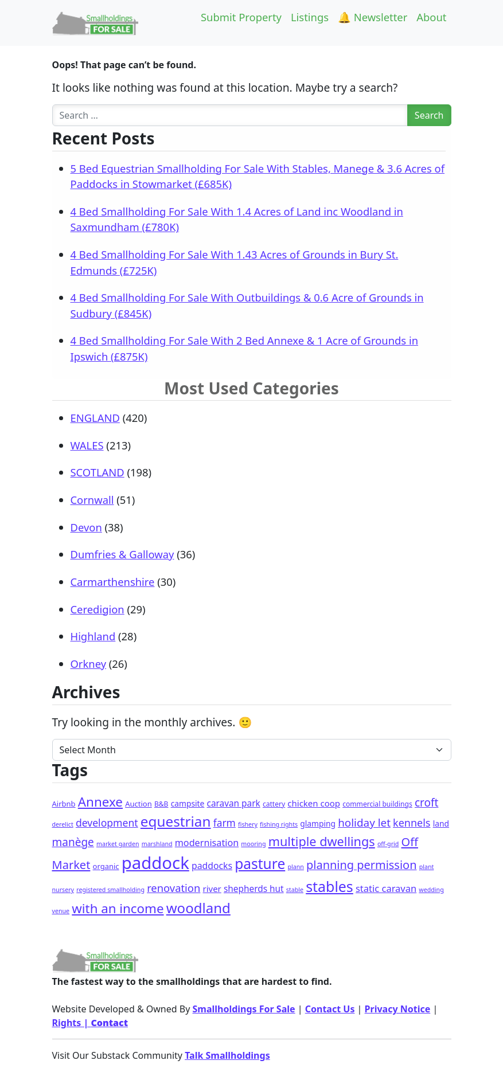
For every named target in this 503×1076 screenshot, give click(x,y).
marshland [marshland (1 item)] (157, 844)
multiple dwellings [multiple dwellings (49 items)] (321, 841)
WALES (87, 445)
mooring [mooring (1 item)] (253, 844)
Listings (310, 17)
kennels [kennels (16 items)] (411, 823)
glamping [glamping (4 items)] (318, 823)
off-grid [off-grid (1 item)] (388, 844)
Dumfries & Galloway (122, 554)
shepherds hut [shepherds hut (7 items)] (254, 889)
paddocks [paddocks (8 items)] (212, 865)
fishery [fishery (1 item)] (248, 824)
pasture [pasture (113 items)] (260, 863)
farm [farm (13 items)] (224, 823)
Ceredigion (97, 609)
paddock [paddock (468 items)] (155, 862)
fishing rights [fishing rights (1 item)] (279, 824)
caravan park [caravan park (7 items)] (233, 803)
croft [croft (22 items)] (426, 802)
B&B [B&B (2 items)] (161, 804)
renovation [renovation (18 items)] (173, 888)
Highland (93, 636)
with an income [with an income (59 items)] (117, 908)
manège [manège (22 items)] (73, 842)
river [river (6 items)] (212, 888)
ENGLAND (95, 417)
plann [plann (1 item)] (295, 867)
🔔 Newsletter (372, 17)
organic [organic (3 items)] (106, 866)
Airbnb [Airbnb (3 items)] (64, 804)
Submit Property (241, 17)
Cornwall (92, 499)
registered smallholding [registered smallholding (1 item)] (110, 890)
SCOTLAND (97, 472)
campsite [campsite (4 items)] (188, 803)
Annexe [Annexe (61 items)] (100, 802)
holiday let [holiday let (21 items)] (364, 822)
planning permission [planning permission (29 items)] (361, 864)
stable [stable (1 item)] (294, 890)
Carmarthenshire (113, 581)
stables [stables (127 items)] (329, 886)
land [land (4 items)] (441, 823)
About (431, 17)
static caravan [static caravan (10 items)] (386, 888)
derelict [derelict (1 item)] (62, 824)
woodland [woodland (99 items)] (198, 907)
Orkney (89, 663)
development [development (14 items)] (107, 823)
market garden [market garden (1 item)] (117, 844)
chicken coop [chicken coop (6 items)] (313, 803)
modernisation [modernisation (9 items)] (207, 842)
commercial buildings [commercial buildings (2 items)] (377, 804)
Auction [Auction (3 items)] (138, 804)
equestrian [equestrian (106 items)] (176, 821)
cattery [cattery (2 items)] (274, 804)
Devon (86, 527)
